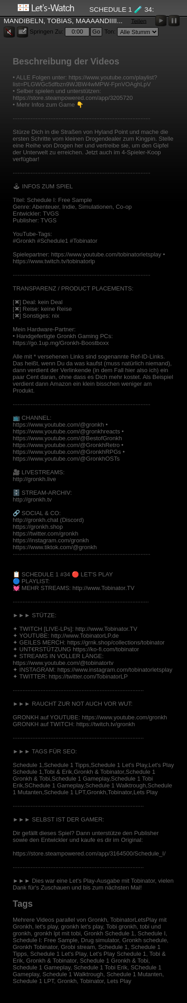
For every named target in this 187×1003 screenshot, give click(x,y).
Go (96, 31)
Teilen (139, 20)
